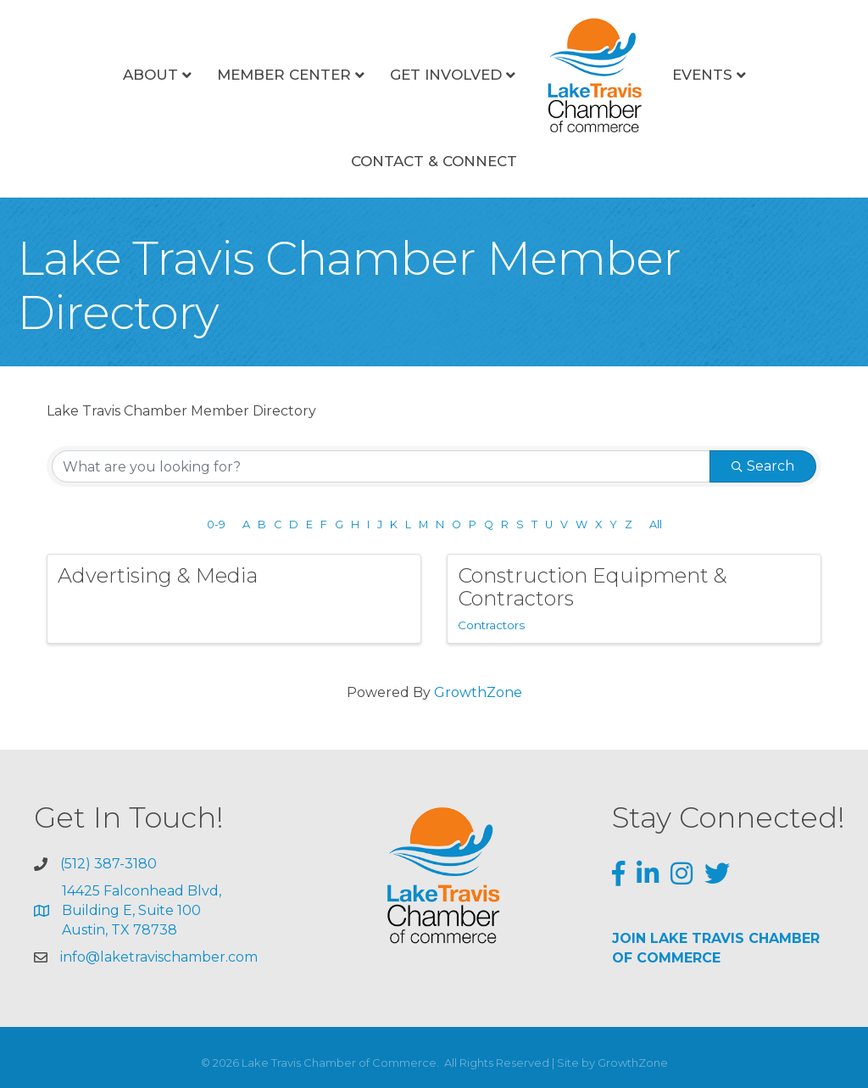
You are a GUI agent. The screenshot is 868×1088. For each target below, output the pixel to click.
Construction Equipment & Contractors (592, 586)
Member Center (284, 74)
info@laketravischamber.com (159, 957)
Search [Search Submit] (763, 466)
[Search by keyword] (381, 466)
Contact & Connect (434, 161)
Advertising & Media (158, 575)
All (655, 524)
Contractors (491, 625)
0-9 (216, 524)
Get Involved (446, 74)
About (150, 74)
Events (702, 74)
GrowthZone (478, 692)
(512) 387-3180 (108, 864)
